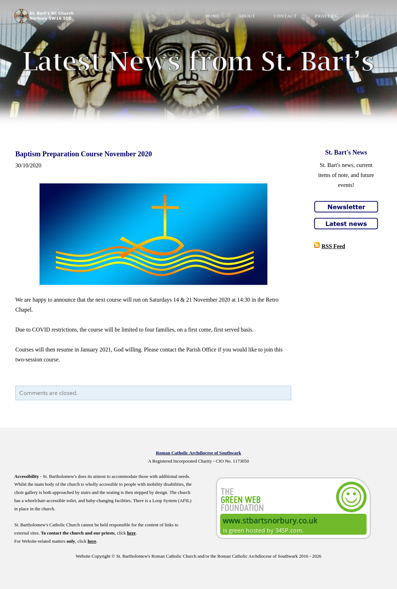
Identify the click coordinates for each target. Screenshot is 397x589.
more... (364, 16)
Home (212, 16)
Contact (285, 16)
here (131, 533)
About (246, 16)
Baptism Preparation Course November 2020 (83, 154)
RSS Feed (333, 246)
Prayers (326, 16)
